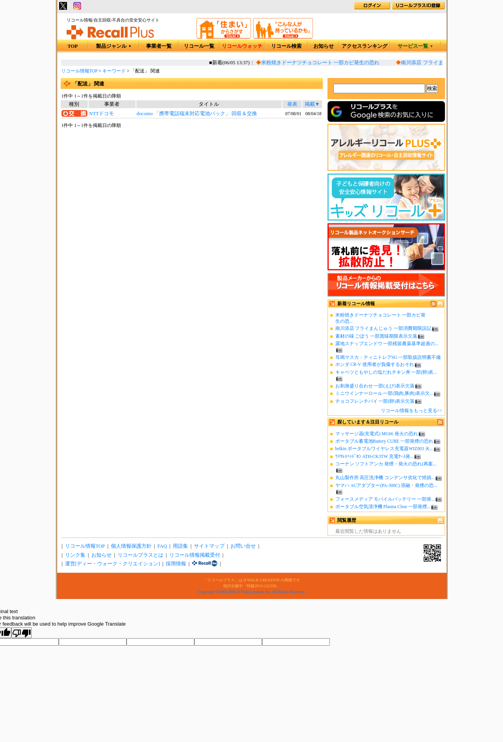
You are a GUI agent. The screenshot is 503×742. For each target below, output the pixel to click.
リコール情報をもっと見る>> (411, 410)
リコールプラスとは (140, 555)
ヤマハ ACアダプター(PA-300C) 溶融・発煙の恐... (386, 485)
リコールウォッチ (242, 46)
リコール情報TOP (79, 71)
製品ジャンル (114, 46)
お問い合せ (243, 546)
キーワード (114, 71)
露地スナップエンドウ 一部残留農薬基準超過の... (387, 343)
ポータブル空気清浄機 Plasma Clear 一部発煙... (383, 506)
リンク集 (75, 555)
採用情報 (176, 563)
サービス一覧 (415, 46)
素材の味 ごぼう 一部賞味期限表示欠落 (376, 336)
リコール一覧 (199, 46)
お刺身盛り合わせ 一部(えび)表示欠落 (375, 386)
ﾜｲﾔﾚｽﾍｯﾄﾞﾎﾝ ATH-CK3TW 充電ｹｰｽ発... (374, 456)
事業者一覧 (159, 46)
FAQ (162, 546)
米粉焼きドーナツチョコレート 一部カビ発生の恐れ (323, 62)
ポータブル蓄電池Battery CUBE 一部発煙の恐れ (384, 441)
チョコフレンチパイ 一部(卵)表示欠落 (375, 401)
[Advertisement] (191, 193)
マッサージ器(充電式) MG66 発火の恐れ (376, 433)
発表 (292, 104)
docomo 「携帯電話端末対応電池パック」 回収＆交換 (197, 113)
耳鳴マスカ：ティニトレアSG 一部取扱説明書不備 (388, 357)
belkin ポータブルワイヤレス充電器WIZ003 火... (384, 448)
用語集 (180, 546)
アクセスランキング (364, 46)
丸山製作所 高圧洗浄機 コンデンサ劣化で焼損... (385, 477)
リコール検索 (286, 46)
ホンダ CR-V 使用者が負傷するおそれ (374, 364)
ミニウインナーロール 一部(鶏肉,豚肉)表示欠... (384, 393)
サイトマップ (209, 546)
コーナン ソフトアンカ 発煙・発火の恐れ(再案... (385, 463)
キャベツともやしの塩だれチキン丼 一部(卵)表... (386, 372)
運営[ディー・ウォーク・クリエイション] (112, 563)
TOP (72, 46)
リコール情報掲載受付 (194, 555)
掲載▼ (312, 104)
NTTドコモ (101, 113)
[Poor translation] (21, 632)
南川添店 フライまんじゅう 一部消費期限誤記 (383, 328)
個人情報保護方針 (131, 546)
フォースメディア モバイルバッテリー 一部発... (385, 499)
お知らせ (323, 46)
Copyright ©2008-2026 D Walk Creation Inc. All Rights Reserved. (251, 592)
